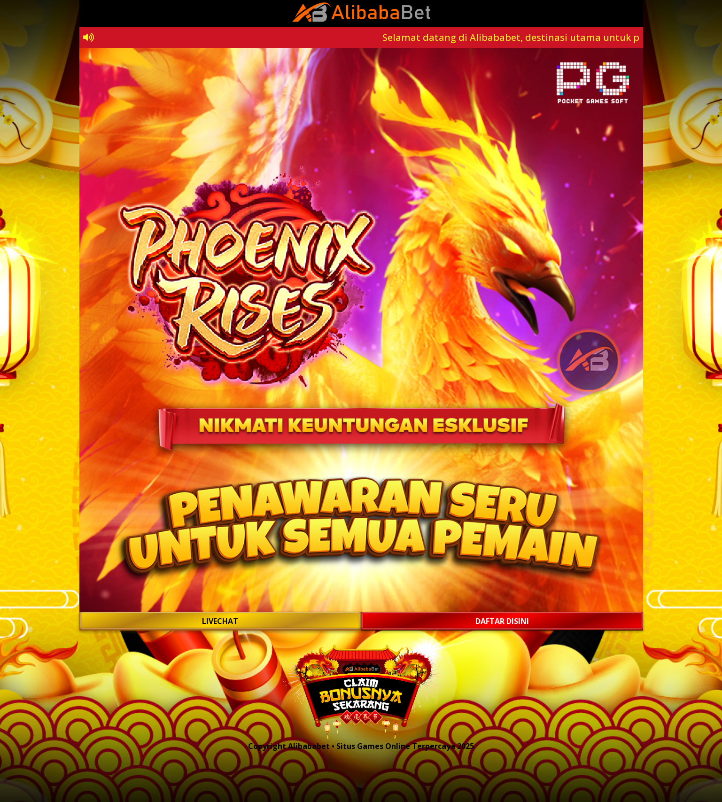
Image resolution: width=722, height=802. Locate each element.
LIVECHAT (220, 621)
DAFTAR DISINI (502, 621)
